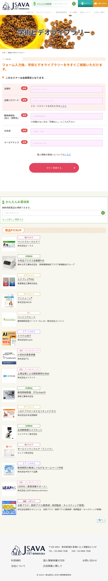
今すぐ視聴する (54, 168)
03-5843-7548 (61, 550)
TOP (3, 52)
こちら (63, 106)
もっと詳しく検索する (12, 219)
